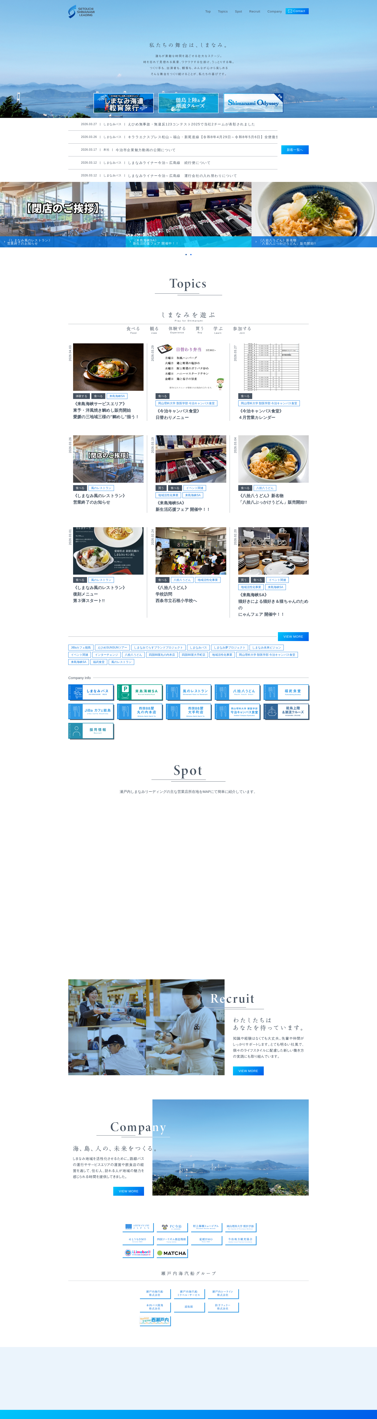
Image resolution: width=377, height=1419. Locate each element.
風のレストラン (101, 490)
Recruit (254, 11)
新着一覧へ (295, 150)
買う (161, 490)
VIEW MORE (293, 637)
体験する (81, 398)
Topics (223, 11)
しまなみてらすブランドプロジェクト (158, 648)
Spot (238, 11)
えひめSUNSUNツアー (112, 648)
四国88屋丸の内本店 (162, 655)
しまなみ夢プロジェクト (229, 648)
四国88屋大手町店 (193, 655)
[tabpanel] (63, 216)
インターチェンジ (106, 655)
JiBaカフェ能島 (81, 648)
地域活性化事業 (168, 497)
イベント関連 (194, 490)
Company (274, 11)
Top (208, 11)
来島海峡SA (117, 398)
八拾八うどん (265, 490)
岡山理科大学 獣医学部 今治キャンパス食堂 (186, 405)
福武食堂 (99, 663)
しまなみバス (198, 648)
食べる (98, 398)
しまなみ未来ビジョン (266, 648)
